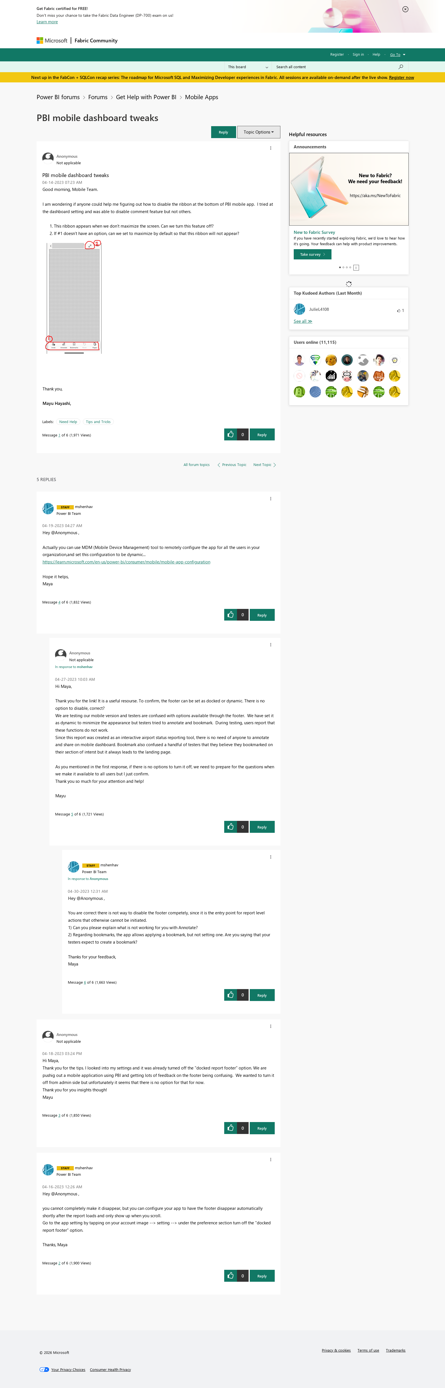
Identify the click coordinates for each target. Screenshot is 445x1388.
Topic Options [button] (257, 132)
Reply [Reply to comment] (262, 615)
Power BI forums (58, 97)
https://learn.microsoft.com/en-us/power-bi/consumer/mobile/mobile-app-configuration (126, 562)
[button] (223, 132)
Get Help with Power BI (146, 97)
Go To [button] (395, 54)
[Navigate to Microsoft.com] (52, 40)
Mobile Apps (201, 97)
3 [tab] (347, 267)
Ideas (178, 40)
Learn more (47, 21)
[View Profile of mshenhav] (84, 506)
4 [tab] (350, 267)
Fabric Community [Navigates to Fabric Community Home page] (96, 40)
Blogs (229, 40)
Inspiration (155, 40)
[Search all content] (340, 66)
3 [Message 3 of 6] (59, 1115)
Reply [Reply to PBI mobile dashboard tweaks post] (262, 434)
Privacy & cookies (336, 1350)
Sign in (358, 54)
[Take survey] (312, 254)
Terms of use (368, 1350)
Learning (251, 40)
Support (275, 40)
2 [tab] (343, 267)
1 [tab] (340, 267)
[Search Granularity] (248, 66)
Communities (204, 40)
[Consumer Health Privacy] (110, 1369)
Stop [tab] (356, 267)
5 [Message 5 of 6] (72, 813)
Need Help (68, 421)
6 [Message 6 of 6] (85, 982)
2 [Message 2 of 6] (59, 1262)
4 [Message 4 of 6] (59, 602)
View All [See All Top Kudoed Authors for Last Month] (303, 321)
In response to (74, 666)
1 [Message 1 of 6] (59, 434)
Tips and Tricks (98, 421)
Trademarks (396, 1350)
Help (376, 54)
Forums (130, 40)
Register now (401, 77)
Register (337, 54)
